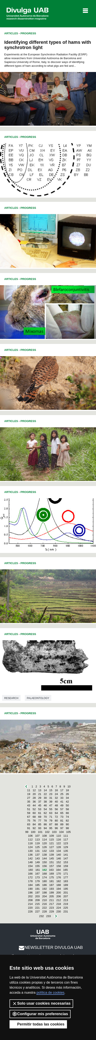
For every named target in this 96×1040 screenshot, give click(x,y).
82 (67, 820)
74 (67, 816)
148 (30, 862)
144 (44, 858)
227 (37, 911)
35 (28, 801)
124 (30, 847)
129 (65, 847)
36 (34, 801)
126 (44, 847)
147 (65, 858)
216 (44, 904)
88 (56, 824)
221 (37, 907)
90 (67, 824)
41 (61, 801)
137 (37, 854)
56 (56, 809)
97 (61, 828)
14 (45, 790)
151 (51, 862)
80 (56, 820)
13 (39, 790)
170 (58, 873)
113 (37, 839)
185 (37, 885)
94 (45, 828)
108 (44, 835)
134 (58, 850)
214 (30, 904)
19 (28, 794)
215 (37, 904)
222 (44, 907)
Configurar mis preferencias (40, 1013)
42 (67, 801)
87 (50, 824)
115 (51, 839)
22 (45, 794)
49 (61, 805)
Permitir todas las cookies (38, 1024)
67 (28, 816)
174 (44, 877)
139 (51, 854)
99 (26, 832)
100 (33, 832)
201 (65, 892)
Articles (11, 33)
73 (61, 816)
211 (51, 900)
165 (65, 869)
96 (56, 828)
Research (11, 698)
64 (56, 813)
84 (34, 824)
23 (50, 794)
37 (39, 801)
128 (58, 847)
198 (44, 892)
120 (44, 843)
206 (58, 896)
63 (50, 813)
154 (30, 866)
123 (65, 843)
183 (65, 881)
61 (39, 813)
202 (30, 896)
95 (50, 828)
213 (65, 900)
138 (44, 854)
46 (45, 805)
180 (44, 881)
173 (37, 877)
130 (30, 850)
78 (45, 820)
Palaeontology (38, 698)
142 (30, 858)
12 (34, 790)
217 (51, 904)
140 (58, 854)
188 (58, 885)
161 (37, 869)
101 (40, 832)
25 (61, 794)
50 (67, 805)
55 (50, 809)
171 (65, 873)
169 (51, 873)
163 (51, 869)
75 (28, 820)
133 (51, 850)
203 (37, 896)
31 (50, 797)
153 (65, 862)
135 (65, 850)
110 (58, 835)
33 (61, 797)
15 (50, 790)
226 (30, 911)
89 (61, 824)
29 (39, 797)
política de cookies (50, 992)
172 (30, 877)
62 (45, 813)
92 (34, 828)
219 (65, 904)
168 (44, 873)
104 (61, 832)
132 (44, 850)
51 (28, 809)
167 (37, 873)
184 (30, 885)
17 (61, 790)
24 (56, 794)
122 (58, 843)
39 (50, 801)
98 (67, 828)
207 (65, 896)
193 (51, 888)
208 (30, 900)
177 (65, 877)
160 (30, 869)
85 (39, 824)
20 (34, 794)
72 (56, 816)
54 (45, 809)
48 (56, 805)
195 (65, 888)
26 (67, 794)
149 (37, 862)
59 (28, 813)
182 (58, 881)
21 (39, 794)
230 (58, 911)
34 (67, 797)
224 (58, 907)
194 (58, 888)
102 (47, 832)
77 (39, 820)
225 (65, 907)
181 (51, 881)
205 (51, 896)
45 (39, 805)
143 (37, 858)
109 (51, 835)
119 (37, 843)
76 (34, 820)
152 (58, 862)
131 (37, 850)
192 (44, 888)
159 (65, 866)
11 (28, 790)
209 (37, 900)
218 (58, 904)
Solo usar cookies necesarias (41, 1003)
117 (65, 839)
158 (58, 866)
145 (51, 858)
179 (37, 881)
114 (44, 839)
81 (61, 820)
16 (56, 790)
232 (41, 916)
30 (45, 797)
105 (68, 832)
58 (67, 809)
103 (54, 832)
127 (51, 847)
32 (56, 797)
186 (44, 885)
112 (30, 839)
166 (30, 873)
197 (37, 892)
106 (30, 835)
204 (44, 896)
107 (37, 835)
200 (58, 892)
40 (56, 801)
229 (51, 911)
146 (58, 858)
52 (34, 809)
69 (39, 816)
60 (34, 813)
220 (30, 907)
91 (28, 828)
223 (51, 907)
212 (58, 900)
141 (65, 854)
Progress (28, 33)
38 (45, 801)
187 (51, 885)
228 (44, 911)
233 (48, 916)
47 (50, 805)
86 (45, 824)
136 (30, 854)
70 (45, 816)
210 (44, 900)
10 (68, 786)
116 (58, 839)
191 (37, 888)
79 (50, 820)
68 (34, 816)
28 (34, 797)
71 (50, 816)
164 (58, 869)
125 (37, 847)
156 (44, 866)
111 (65, 835)
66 (67, 813)
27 (28, 797)
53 (39, 809)
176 (58, 877)
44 (34, 805)
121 (51, 843)
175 (51, 877)
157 (51, 866)
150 (44, 862)
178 (30, 881)
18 (67, 790)
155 (37, 866)
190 (30, 888)
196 (30, 892)
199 (51, 892)
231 (65, 911)
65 (61, 813)
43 (28, 805)
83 (28, 824)
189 (65, 885)
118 (30, 843)
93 (39, 828)
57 (61, 809)
